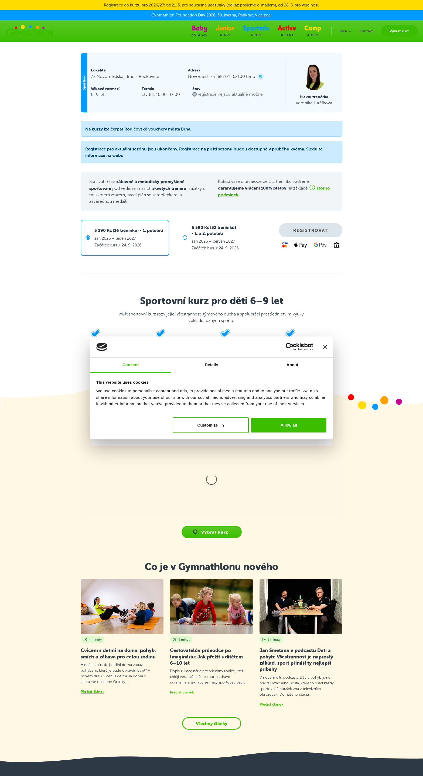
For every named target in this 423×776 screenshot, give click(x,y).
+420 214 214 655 (49, 702)
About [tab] (292, 364)
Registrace (113, 5)
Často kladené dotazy (152, 700)
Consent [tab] (130, 364)
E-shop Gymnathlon (151, 732)
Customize (210, 425)
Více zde (263, 15)
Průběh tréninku (147, 707)
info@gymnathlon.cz (51, 719)
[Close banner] (325, 347)
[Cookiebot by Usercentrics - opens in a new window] (289, 347)
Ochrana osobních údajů (154, 726)
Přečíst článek (92, 588)
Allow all (289, 425)
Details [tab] (211, 364)
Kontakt (140, 693)
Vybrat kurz (143, 686)
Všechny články (211, 620)
